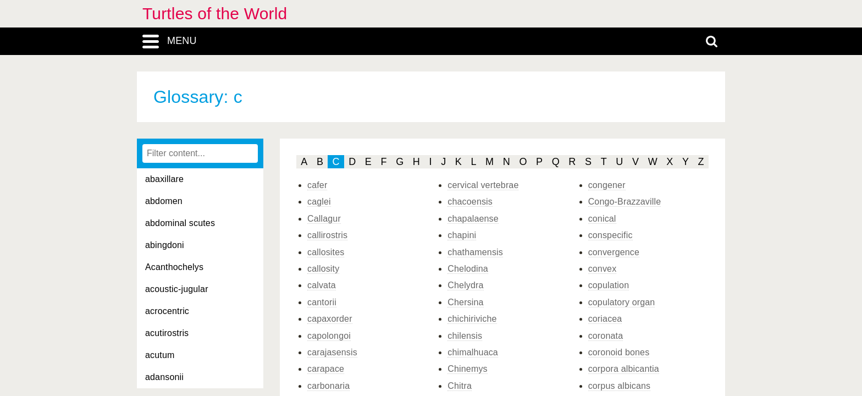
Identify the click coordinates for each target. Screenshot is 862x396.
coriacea (605, 318)
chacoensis (470, 201)
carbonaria (328, 386)
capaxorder (329, 318)
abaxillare (164, 179)
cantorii (321, 302)
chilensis (464, 335)
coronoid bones (619, 352)
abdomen (164, 201)
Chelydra (465, 285)
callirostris (327, 235)
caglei (319, 201)
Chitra (459, 386)
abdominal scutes (180, 223)
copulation (608, 285)
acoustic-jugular (176, 289)
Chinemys (467, 368)
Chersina (465, 302)
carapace (325, 368)
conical (602, 218)
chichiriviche (471, 318)
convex (602, 268)
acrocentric (167, 311)
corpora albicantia (623, 368)
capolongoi (329, 335)
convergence (613, 252)
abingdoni (164, 245)
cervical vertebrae (482, 185)
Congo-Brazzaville (624, 201)
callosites (325, 252)
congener (607, 185)
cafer (317, 185)
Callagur (324, 218)
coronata (605, 335)
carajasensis (332, 352)
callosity (323, 268)
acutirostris (167, 333)
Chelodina (467, 268)
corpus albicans (619, 386)
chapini (461, 235)
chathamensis (475, 252)
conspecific (610, 235)
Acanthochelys (174, 267)
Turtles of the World (214, 13)
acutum (159, 355)
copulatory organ (621, 302)
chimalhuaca (472, 352)
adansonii (164, 377)
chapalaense (473, 218)
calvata (321, 285)
